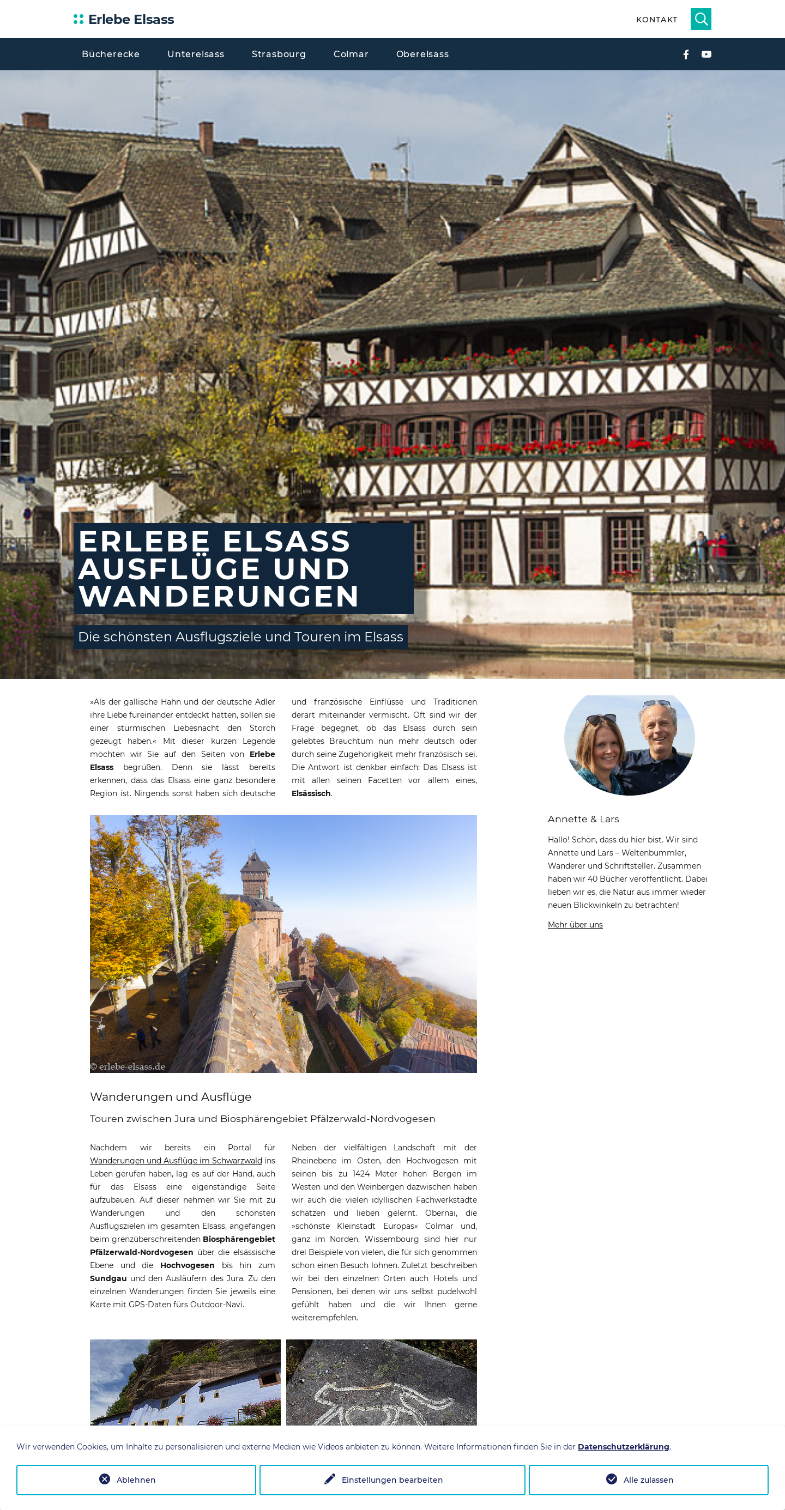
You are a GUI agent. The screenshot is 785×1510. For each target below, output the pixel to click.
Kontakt (656, 19)
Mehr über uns (575, 925)
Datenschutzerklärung (623, 1447)
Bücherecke (111, 54)
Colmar (351, 54)
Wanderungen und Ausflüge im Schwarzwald (176, 1161)
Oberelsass (422, 54)
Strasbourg (279, 54)
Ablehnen (136, 1480)
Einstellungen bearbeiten (392, 1480)
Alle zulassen (649, 1480)
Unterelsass (196, 54)
